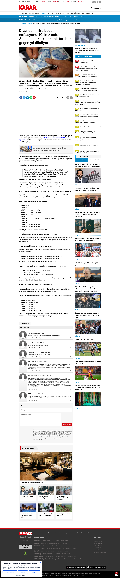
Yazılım (64, 554)
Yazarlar (31, 13)
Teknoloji (37, 554)
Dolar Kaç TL (97, 548)
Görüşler (77, 13)
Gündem (48, 556)
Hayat (62, 13)
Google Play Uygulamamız (77, 567)
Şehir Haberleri (97, 550)
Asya (60, 543)
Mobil (45, 554)
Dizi (52, 556)
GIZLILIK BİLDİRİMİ (77, 533)
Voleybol (54, 548)
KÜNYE (49, 533)
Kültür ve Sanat (68, 559)
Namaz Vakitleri (98, 543)
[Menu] (92, 13)
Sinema (56, 556)
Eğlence (66, 551)
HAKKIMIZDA (37, 533)
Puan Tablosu (97, 545)
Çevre (62, 541)
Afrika (65, 543)
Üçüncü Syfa (50, 541)
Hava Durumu (97, 541)
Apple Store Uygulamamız (98, 567)
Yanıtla (31, 337)
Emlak (62, 16)
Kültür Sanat (59, 551)
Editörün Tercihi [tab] (94, 160)
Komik (61, 556)
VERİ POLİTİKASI (86, 533)
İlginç (65, 556)
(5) (36, 389)
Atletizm (59, 548)
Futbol (42, 548)
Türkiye (57, 541)
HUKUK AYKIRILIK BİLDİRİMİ (99, 533)
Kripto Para (51, 13)
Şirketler (82, 16)
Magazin (48, 551)
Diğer (74, 548)
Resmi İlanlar (86, 13)
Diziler (43, 551)
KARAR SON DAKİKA (25, 547)
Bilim (68, 554)
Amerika (51, 543)
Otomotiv (31, 16)
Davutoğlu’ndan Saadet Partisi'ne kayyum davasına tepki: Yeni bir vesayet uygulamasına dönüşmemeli (56, 20)
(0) (36, 337)
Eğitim (66, 541)
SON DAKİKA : (23, 20)
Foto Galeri (38, 559)
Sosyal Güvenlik (74, 16)
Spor (57, 13)
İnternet (49, 554)
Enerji (66, 16)
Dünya (37, 13)
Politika (44, 541)
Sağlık (53, 551)
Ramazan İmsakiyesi (99, 552)
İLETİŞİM (44, 533)
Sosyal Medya (57, 554)
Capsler (51, 559)
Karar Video (69, 13)
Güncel (24, 13)
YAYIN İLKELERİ (56, 533)
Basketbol (47, 548)
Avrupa (56, 543)
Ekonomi (43, 13)
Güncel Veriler (39, 16)
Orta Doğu (44, 543)
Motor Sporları (67, 548)
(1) (36, 347)
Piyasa (57, 16)
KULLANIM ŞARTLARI (65, 533)
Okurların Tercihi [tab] (81, 160)
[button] (58, 97)
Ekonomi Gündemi (49, 16)
